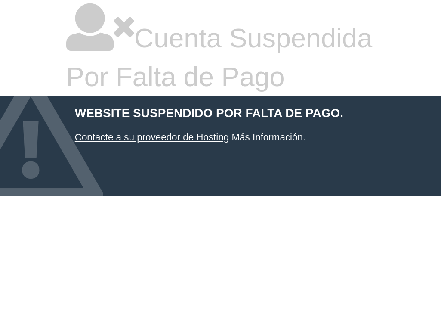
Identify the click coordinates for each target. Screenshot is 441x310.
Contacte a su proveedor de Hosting (152, 137)
